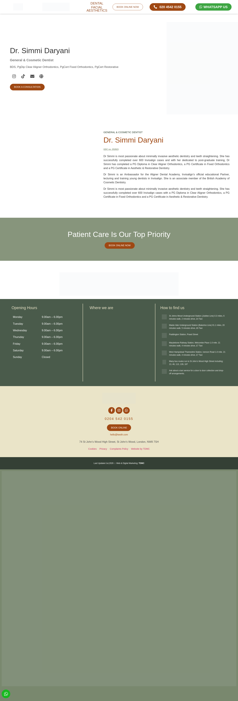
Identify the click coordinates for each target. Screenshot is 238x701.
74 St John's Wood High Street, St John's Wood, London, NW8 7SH (119, 441)
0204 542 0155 (119, 419)
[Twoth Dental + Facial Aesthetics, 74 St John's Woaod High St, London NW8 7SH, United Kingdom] (119, 344)
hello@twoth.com (119, 434)
